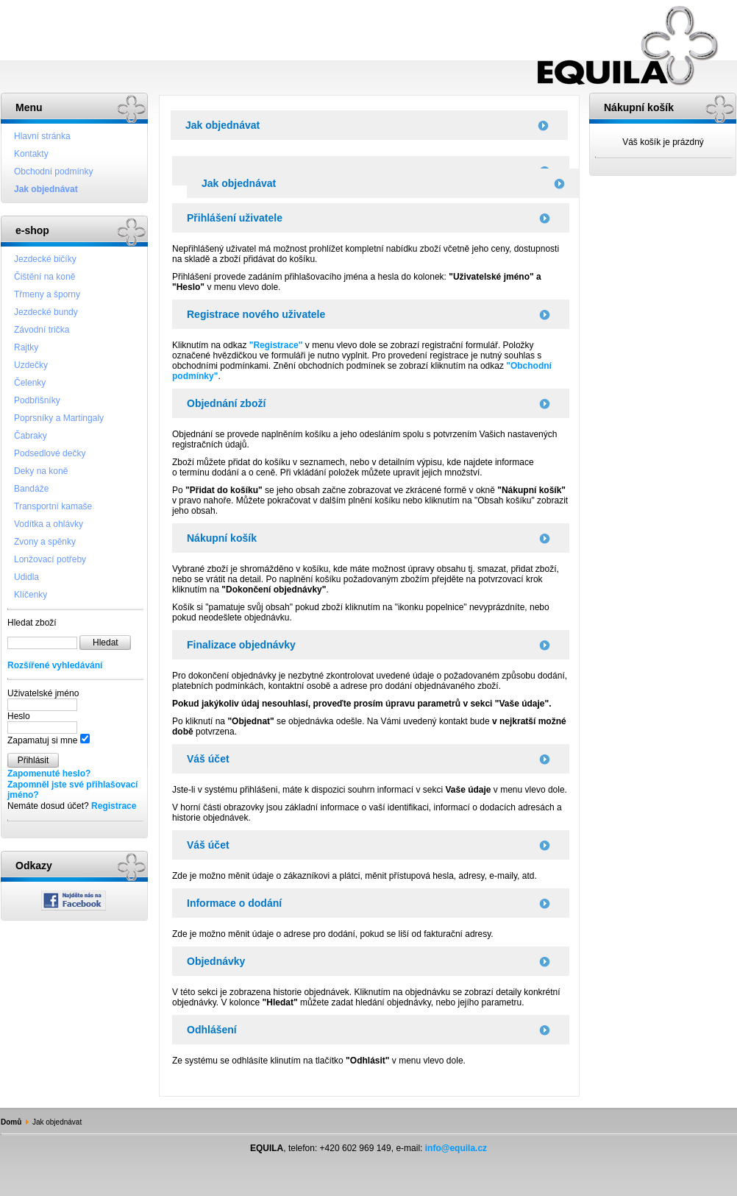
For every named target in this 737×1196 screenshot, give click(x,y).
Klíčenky (30, 595)
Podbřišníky (37, 400)
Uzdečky (31, 365)
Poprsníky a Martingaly (59, 418)
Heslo (18, 716)
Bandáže (31, 489)
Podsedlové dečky (49, 453)
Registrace (113, 806)
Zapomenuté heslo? (48, 773)
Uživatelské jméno (43, 693)
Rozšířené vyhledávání (54, 665)
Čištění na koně (44, 277)
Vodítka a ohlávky (48, 524)
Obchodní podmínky (53, 171)
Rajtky (26, 347)
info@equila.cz (456, 1148)
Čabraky (30, 436)
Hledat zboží (32, 623)
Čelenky (30, 383)
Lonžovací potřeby (50, 559)
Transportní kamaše (53, 506)
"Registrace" (276, 345)
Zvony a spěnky (45, 542)
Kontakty (31, 154)
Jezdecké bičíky (45, 259)
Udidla (26, 577)
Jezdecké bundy (46, 312)
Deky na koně (41, 471)
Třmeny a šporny (47, 294)
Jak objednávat (46, 189)
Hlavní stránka (42, 136)
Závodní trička (41, 330)
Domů (11, 1122)
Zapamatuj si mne (42, 740)
